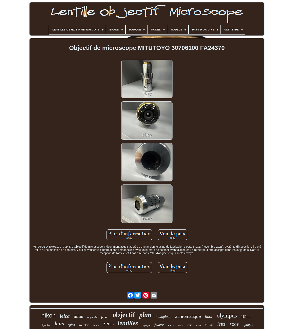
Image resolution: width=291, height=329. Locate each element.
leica (65, 316)
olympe (146, 325)
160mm (247, 317)
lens (59, 323)
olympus (227, 315)
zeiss (108, 324)
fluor (209, 316)
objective (46, 325)
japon (105, 317)
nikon (48, 315)
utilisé (209, 325)
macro (171, 325)
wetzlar (84, 325)
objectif (123, 315)
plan (145, 315)
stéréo (180, 325)
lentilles (128, 323)
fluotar (158, 325)
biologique (163, 317)
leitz (221, 324)
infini (78, 316)
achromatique (188, 316)
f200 (234, 324)
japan (96, 325)
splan (71, 325)
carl (190, 325)
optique (248, 325)
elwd (198, 325)
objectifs (92, 317)
